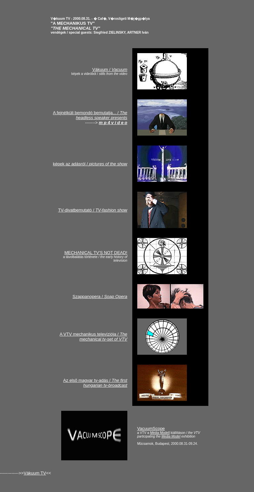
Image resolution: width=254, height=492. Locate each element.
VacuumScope (151, 428)
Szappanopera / (99, 296)
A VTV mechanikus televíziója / (93, 337)
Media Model (170, 436)
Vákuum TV (34, 473)
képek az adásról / (90, 163)
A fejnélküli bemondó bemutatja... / (90, 115)
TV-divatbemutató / (92, 210)
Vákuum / (109, 69)
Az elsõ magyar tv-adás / (95, 383)
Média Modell (160, 433)
